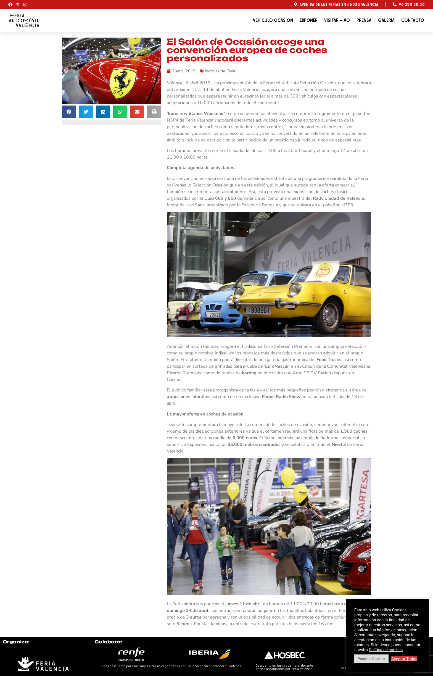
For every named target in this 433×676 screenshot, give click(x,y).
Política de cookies (386, 649)
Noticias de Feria (220, 71)
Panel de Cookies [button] (371, 659)
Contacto (412, 20)
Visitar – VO (337, 20)
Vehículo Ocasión (273, 20)
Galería (386, 20)
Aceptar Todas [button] (404, 658)
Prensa (364, 20)
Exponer (309, 20)
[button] (69, 112)
